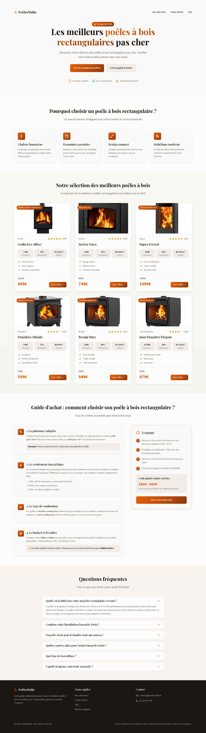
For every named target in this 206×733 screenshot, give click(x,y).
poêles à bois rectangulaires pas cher (115, 53)
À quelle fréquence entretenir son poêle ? (103, 666)
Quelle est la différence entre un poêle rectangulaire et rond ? (103, 600)
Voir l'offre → (57, 284)
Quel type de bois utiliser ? (103, 656)
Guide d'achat (177, 12)
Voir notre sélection (161, 500)
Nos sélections (159, 12)
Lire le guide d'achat (121, 68)
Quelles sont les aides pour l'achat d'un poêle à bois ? (103, 645)
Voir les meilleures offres (87, 68)
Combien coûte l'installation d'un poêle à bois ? (103, 624)
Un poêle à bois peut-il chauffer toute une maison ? (103, 635)
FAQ (190, 12)
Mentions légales (83, 709)
